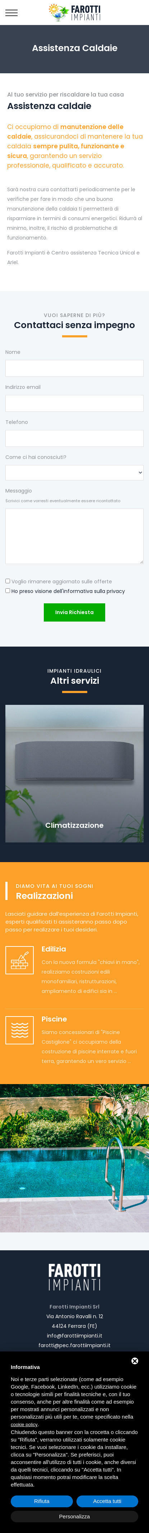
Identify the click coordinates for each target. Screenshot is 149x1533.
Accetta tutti (107, 1501)
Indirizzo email (23, 387)
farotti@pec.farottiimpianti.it (74, 1345)
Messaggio (62, 495)
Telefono (16, 422)
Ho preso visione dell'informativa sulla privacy (68, 591)
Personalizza (74, 1516)
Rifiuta (42, 1501)
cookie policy (24, 1424)
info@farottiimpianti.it (74, 1335)
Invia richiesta (74, 612)
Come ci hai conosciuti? (35, 457)
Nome (12, 352)
